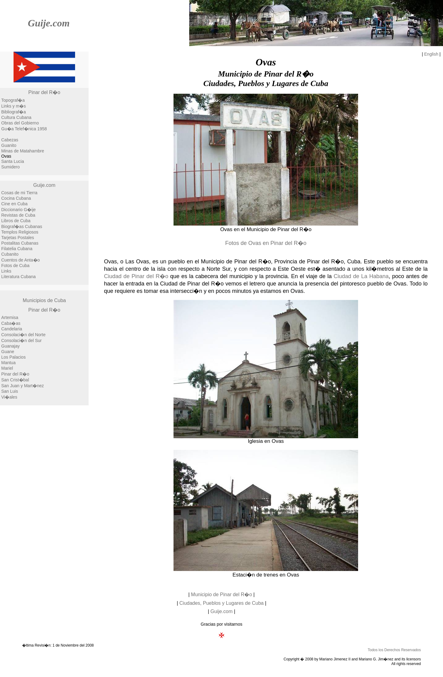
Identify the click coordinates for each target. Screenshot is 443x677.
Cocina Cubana (16, 198)
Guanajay (10, 346)
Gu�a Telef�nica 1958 (24, 128)
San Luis (9, 391)
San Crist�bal (15, 379)
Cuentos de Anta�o (20, 260)
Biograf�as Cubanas (21, 226)
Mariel (7, 368)
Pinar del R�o (44, 92)
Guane (7, 351)
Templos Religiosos (19, 232)
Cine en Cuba (14, 203)
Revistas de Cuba (18, 215)
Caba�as (10, 323)
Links (6, 271)
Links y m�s (13, 106)
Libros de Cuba (15, 220)
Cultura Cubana (16, 117)
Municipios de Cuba (44, 300)
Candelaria (11, 328)
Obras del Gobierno (20, 122)
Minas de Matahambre (22, 150)
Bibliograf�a (13, 111)
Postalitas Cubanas (19, 243)
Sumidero (10, 166)
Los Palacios (13, 357)
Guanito (8, 145)
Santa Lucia (12, 161)
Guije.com (49, 23)
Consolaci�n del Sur (21, 340)
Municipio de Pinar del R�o (221, 594)
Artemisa (9, 317)
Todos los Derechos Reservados (394, 650)
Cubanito (9, 254)
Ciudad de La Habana (361, 276)
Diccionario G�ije (18, 209)
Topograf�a (13, 100)
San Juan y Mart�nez (22, 385)
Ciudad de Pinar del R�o (136, 276)
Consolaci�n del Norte (23, 334)
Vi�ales (9, 397)
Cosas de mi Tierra (19, 192)
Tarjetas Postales (17, 237)
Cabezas (9, 139)
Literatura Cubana (18, 276)
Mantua (8, 362)
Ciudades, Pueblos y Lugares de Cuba (221, 603)
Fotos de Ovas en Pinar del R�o (265, 243)
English (431, 54)
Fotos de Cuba (15, 265)
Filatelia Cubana (16, 248)
